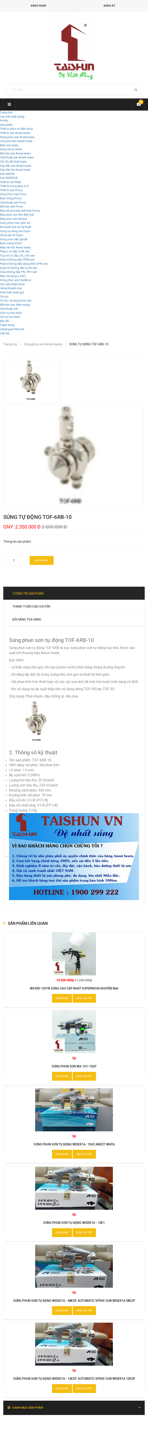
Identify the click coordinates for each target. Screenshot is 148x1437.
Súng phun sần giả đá (13, 239)
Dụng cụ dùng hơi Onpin (15, 231)
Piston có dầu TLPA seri (15, 251)
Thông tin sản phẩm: (17, 541)
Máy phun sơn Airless (13, 218)
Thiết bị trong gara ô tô (14, 186)
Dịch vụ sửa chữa (11, 312)
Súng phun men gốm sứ (15, 222)
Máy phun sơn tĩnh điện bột (17, 214)
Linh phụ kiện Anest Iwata (16, 141)
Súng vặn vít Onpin (11, 235)
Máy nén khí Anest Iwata (15, 247)
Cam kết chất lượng (12, 116)
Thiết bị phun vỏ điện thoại (16, 128)
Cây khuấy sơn (9, 308)
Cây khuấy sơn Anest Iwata (17, 157)
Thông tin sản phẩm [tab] (27, 593)
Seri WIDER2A (9, 177)
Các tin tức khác (10, 316)
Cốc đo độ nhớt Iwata (13, 161)
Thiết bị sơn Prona (11, 190)
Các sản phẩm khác (12, 284)
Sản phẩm (6, 124)
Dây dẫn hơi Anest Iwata (15, 169)
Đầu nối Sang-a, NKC (13, 276)
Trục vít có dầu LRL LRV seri (17, 255)
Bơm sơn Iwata (9, 145)
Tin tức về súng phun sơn (15, 300)
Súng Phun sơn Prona (13, 194)
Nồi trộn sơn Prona (11, 206)
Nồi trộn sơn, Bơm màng (15, 304)
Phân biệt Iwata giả (12, 292)
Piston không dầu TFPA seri (17, 259)
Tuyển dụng (7, 325)
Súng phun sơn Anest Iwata (17, 137)
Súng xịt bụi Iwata (11, 149)
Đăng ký (109, 5)
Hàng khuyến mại (11, 288)
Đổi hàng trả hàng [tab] (26, 619)
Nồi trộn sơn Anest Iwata (15, 153)
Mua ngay (41, 560)
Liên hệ (4, 333)
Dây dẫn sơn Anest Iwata (15, 165)
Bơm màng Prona (11, 198)
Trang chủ (6, 112)
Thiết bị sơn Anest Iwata (15, 133)
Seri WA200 (7, 174)
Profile (4, 120)
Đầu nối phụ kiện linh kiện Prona (20, 210)
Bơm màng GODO (11, 243)
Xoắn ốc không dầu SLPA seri (18, 268)
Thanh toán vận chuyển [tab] (31, 606)
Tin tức (4, 296)
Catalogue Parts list (12, 329)
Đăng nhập (38, 5)
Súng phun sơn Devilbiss (15, 280)
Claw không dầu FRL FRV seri (18, 272)
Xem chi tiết (84, 998)
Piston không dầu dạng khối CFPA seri (24, 263)
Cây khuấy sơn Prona (13, 202)
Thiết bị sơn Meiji (10, 182)
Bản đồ (4, 321)
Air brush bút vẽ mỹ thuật (15, 227)
